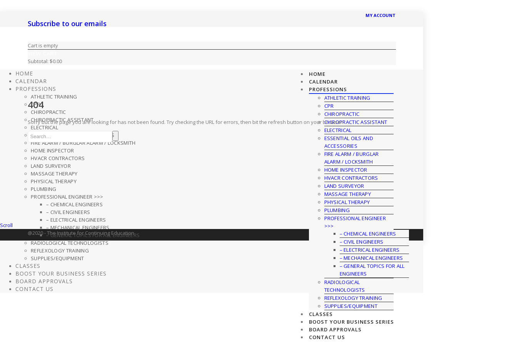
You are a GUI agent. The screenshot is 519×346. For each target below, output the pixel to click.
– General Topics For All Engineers (93, 235)
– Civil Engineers (362, 241)
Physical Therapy (347, 202)
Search (115, 136)
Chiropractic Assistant (62, 119)
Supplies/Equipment (350, 306)
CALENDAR (323, 81)
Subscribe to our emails (67, 23)
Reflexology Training (353, 297)
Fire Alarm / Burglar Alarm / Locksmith (83, 142)
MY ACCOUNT (380, 15)
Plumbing (337, 210)
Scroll (6, 225)
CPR (35, 104)
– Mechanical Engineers (371, 257)
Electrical (44, 127)
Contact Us (327, 337)
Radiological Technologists (69, 242)
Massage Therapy (347, 194)
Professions (328, 89)
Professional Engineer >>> (67, 196)
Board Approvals (335, 329)
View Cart (43, 53)
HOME (317, 73)
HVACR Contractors (351, 177)
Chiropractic (48, 112)
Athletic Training (54, 96)
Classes (321, 314)
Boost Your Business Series (351, 321)
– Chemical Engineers (74, 204)
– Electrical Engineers (370, 249)
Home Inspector (345, 169)
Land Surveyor (344, 185)
